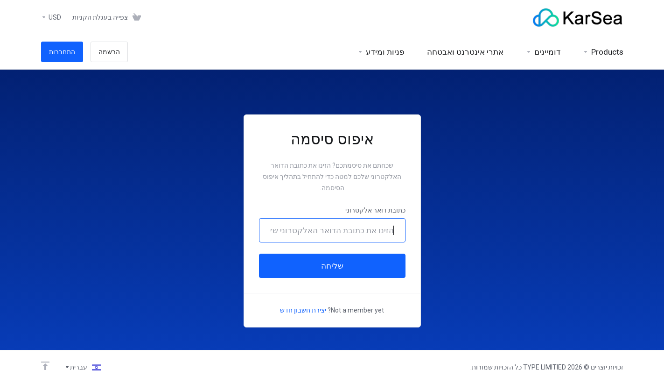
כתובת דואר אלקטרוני (375, 210)
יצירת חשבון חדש (303, 310)
